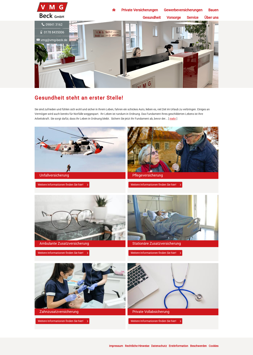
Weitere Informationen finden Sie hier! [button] (60, 184)
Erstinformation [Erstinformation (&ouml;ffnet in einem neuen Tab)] (178, 346)
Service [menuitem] (192, 17)
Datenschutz (159, 346)
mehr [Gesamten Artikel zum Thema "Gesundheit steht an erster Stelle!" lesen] (173, 118)
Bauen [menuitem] (213, 10)
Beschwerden (198, 346)
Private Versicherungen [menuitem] (139, 10)
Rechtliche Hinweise (137, 346)
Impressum (116, 346)
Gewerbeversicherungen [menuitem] (183, 10)
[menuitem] (113, 10)
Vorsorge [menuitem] (174, 17)
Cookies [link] (213, 346)
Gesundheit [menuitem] (152, 17)
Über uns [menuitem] (211, 17)
